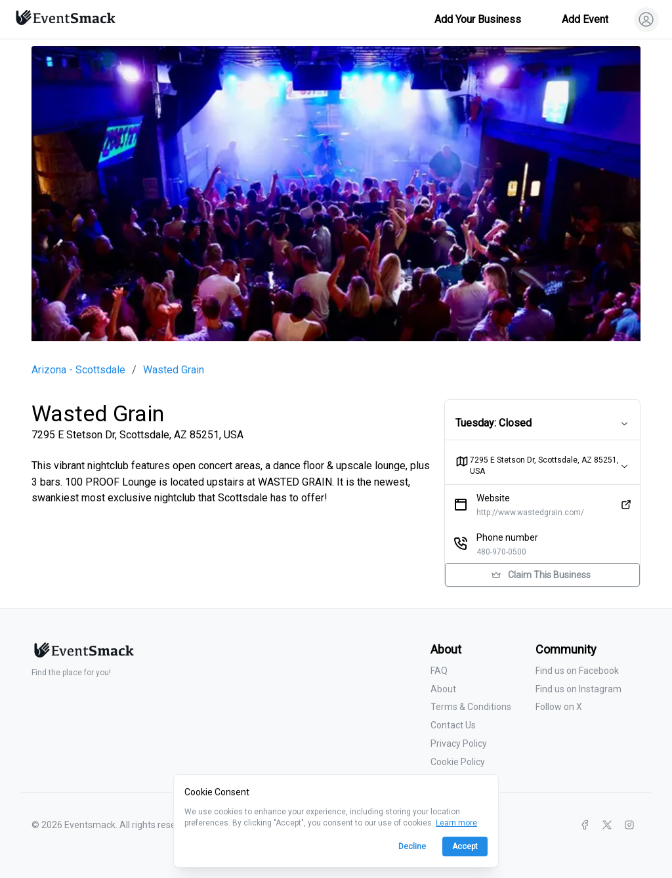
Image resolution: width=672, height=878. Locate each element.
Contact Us (453, 725)
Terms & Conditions (470, 706)
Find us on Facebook (577, 670)
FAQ (439, 670)
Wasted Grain (173, 370)
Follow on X (559, 706)
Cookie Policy (457, 762)
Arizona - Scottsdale (78, 370)
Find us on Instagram (578, 689)
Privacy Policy (458, 743)
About (443, 689)
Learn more (456, 822)
